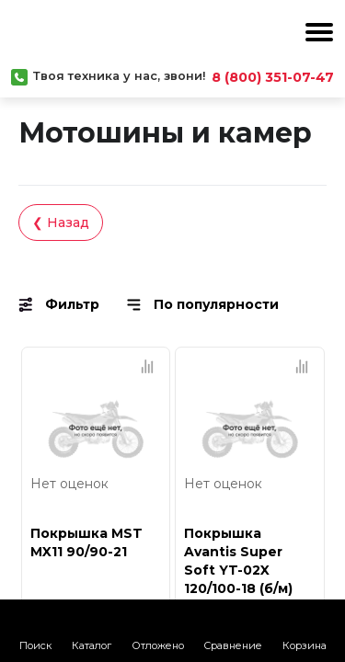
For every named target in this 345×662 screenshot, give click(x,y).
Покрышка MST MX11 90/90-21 (86, 542)
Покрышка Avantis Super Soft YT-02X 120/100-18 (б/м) (238, 561)
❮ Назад (60, 222)
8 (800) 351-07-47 (273, 77)
